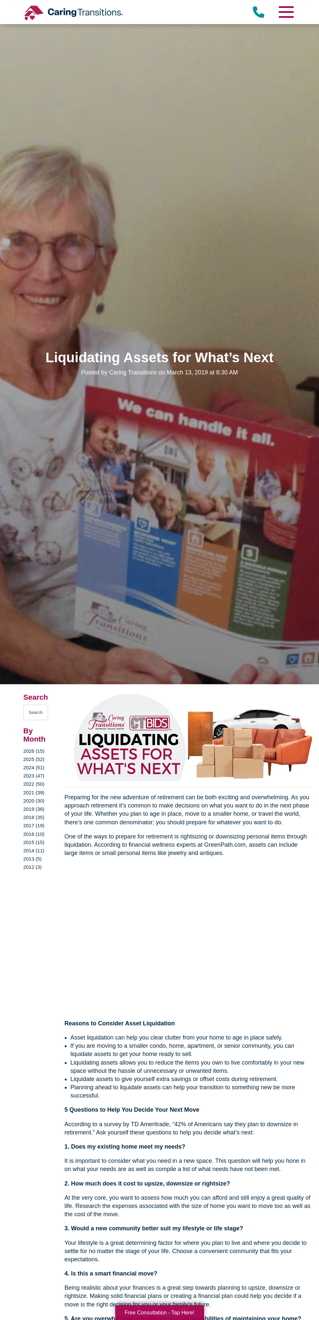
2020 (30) (33, 801)
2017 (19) (33, 825)
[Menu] (286, 12)
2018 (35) (33, 817)
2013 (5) (32, 859)
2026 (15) (33, 751)
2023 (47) (33, 775)
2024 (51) (33, 767)
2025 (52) (33, 759)
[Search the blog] (35, 712)
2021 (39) (33, 792)
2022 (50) (33, 784)
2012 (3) (32, 867)
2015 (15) (33, 842)
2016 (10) (33, 834)
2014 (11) (33, 850)
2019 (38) (33, 809)
